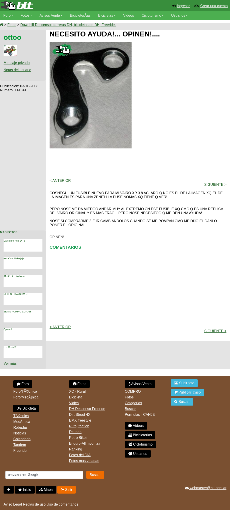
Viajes (74, 403)
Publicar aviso (187, 392)
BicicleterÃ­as (80, 15)
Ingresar (183, 6)
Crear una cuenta (214, 6)
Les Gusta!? (10, 347)
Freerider (20, 450)
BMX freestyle (80, 420)
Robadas (20, 427)
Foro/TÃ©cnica (25, 391)
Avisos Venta (50, 15)
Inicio (24, 490)
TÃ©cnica (21, 416)
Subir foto (184, 383)
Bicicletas (106, 15)
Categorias (133, 403)
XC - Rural (77, 391)
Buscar (130, 409)
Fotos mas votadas (84, 461)
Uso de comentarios (62, 504)
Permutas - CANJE (140, 414)
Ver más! (11, 363)
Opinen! (8, 329)
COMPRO (133, 391)
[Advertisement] (23, 159)
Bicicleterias (140, 435)
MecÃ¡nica (21, 422)
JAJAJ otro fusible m (14, 276)
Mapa (46, 490)
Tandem (19, 445)
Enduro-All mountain (85, 443)
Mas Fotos (9, 232)
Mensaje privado (17, 63)
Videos (128, 15)
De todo (75, 432)
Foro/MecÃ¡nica (25, 397)
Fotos (25, 15)
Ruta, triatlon (79, 426)
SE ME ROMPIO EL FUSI (17, 311)
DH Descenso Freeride (87, 409)
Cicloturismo (151, 15)
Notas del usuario (17, 70)
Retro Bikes (78, 438)
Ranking (75, 449)
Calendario (21, 439)
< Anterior (60, 180)
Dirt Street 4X (79, 414)
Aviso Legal (13, 504)
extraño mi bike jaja (14, 258)
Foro (7, 15)
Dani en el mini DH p (14, 240)
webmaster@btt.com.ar (205, 488)
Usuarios (178, 15)
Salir (66, 490)
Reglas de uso (34, 504)
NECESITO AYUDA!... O (16, 294)
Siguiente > (215, 184)
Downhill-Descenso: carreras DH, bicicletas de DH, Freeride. (68, 25)
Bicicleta (26, 408)
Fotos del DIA (80, 455)
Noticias (19, 433)
